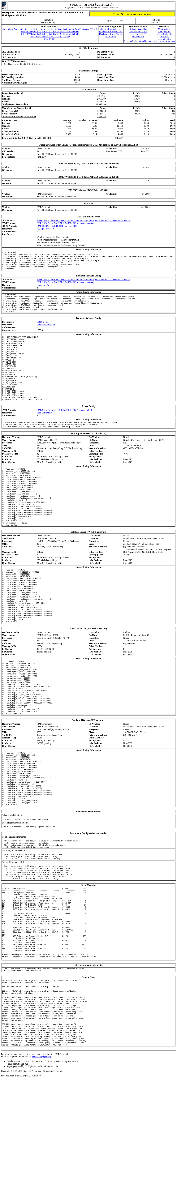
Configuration (164, 31)
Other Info (164, 36)
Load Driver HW (138, 34)
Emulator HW (138, 36)
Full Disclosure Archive (164, 41)
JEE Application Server (110, 29)
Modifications (164, 29)
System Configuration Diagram (138, 41)
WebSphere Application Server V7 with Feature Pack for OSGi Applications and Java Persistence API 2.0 (50, 29)
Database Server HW (138, 31)
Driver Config (111, 36)
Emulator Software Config (111, 31)
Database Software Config (111, 34)
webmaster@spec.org (41, 1157)
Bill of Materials (164, 34)
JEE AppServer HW (138, 29)
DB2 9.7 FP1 (50, 39)
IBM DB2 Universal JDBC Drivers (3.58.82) (50, 36)
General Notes (164, 39)
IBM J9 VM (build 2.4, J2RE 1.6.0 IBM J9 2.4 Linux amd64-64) (50, 31)
